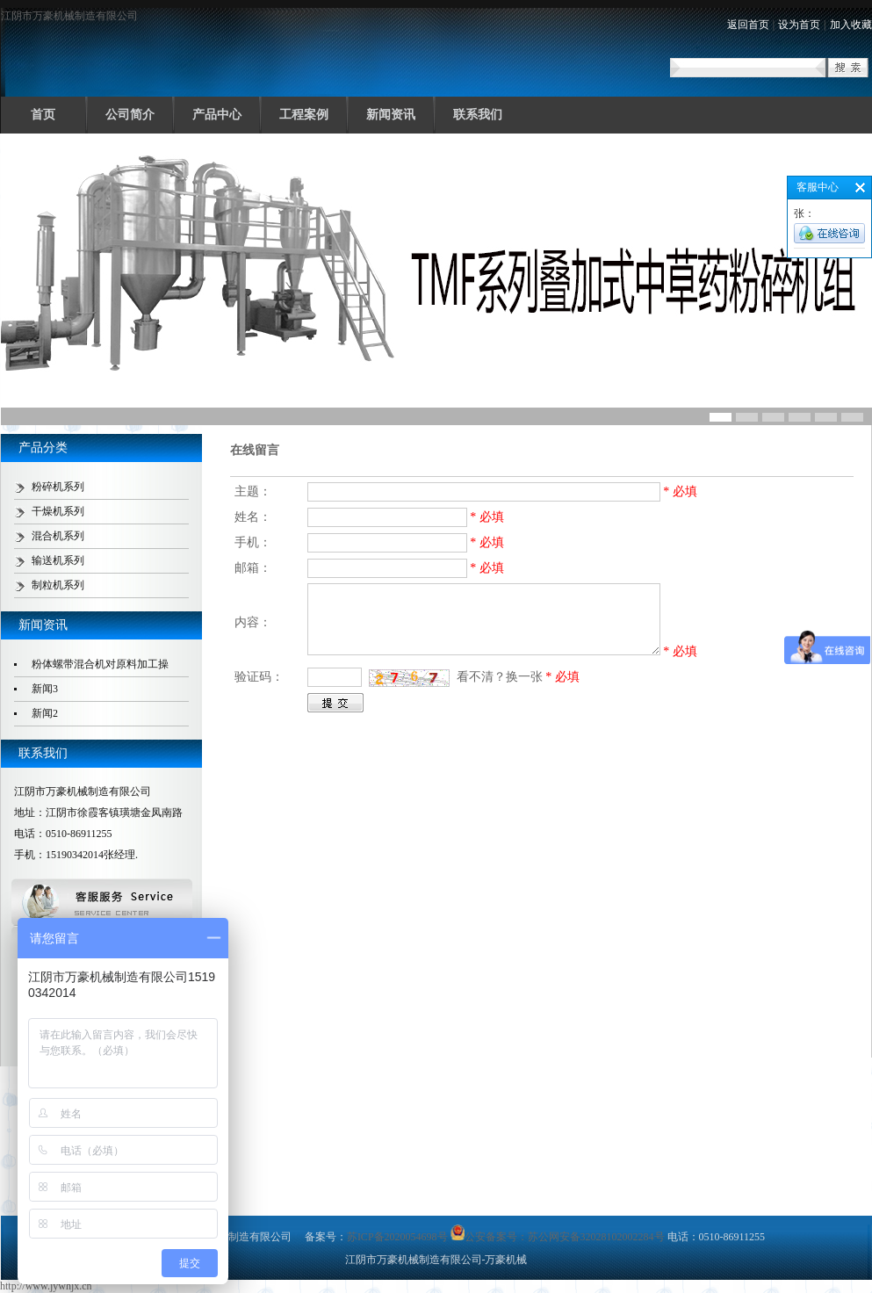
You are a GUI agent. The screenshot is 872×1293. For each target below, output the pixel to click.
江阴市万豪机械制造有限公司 (69, 16)
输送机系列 (58, 560)
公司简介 (130, 114)
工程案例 (303, 114)
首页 (43, 114)
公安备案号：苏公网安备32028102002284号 (557, 1237)
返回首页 (748, 24)
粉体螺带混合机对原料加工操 (100, 664)
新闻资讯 (390, 114)
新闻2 (45, 713)
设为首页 (799, 24)
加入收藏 (851, 24)
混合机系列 (58, 536)
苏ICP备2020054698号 (397, 1237)
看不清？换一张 (500, 676)
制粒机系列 (58, 585)
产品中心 (216, 114)
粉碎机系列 (58, 486)
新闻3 (45, 689)
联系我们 (477, 114)
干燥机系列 (58, 511)
